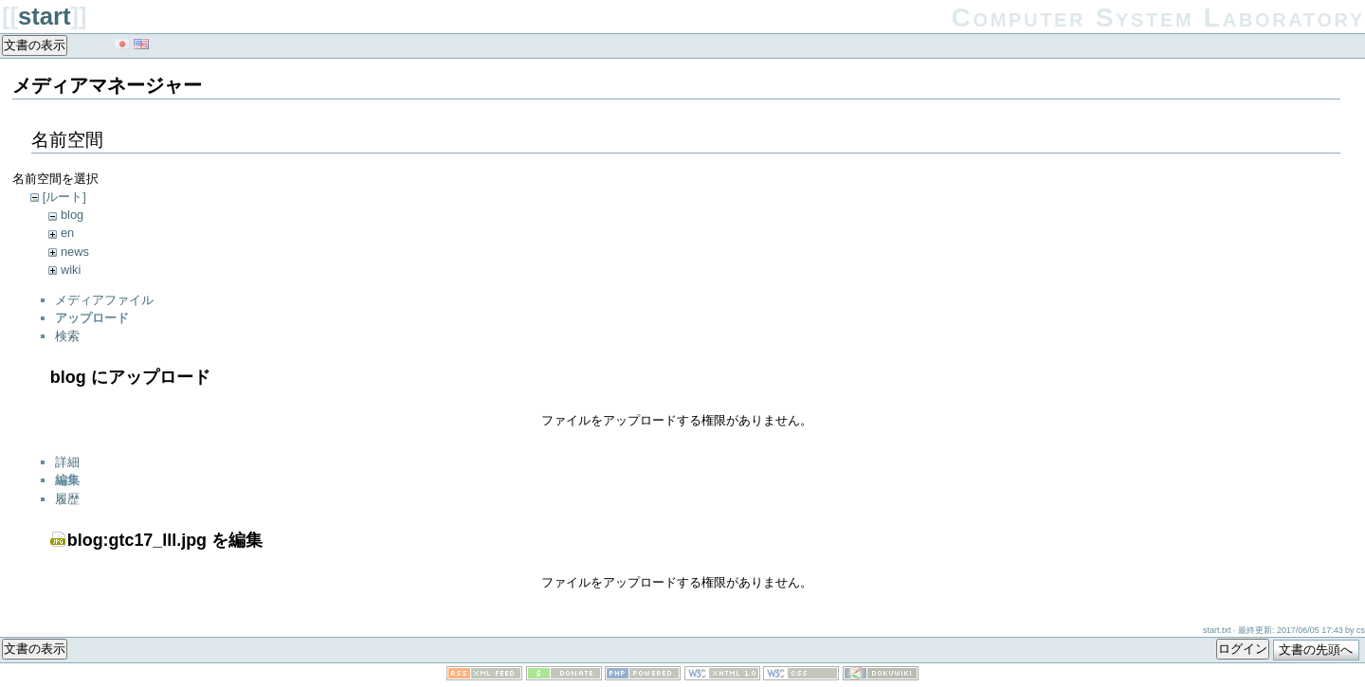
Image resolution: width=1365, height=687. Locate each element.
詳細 (67, 462)
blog (72, 215)
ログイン (1242, 649)
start (44, 16)
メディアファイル (104, 300)
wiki (71, 269)
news (75, 251)
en (67, 233)
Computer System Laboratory (1159, 17)
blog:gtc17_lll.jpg (137, 540)
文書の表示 (34, 45)
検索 (67, 336)
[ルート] (64, 197)
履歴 (67, 499)
